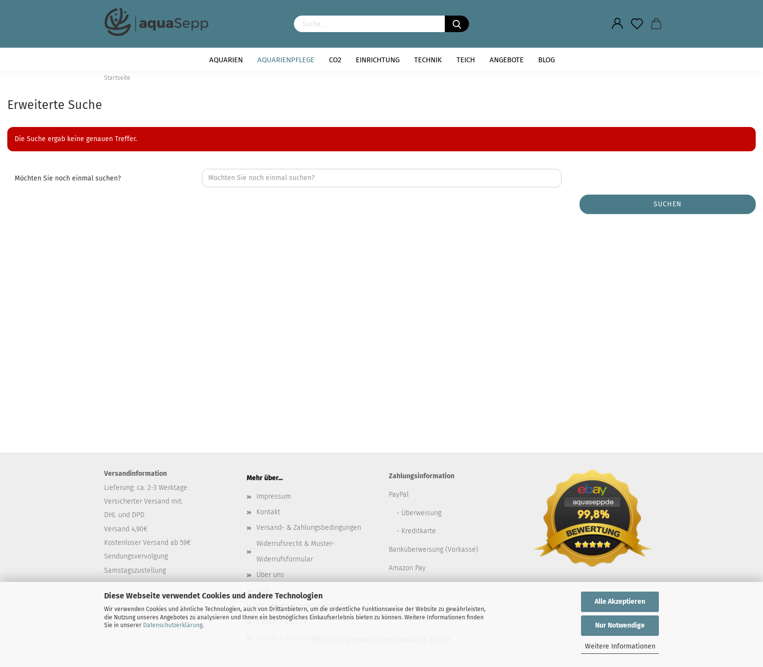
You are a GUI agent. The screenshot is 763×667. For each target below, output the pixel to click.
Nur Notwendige (620, 625)
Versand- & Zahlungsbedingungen (308, 527)
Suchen (668, 204)
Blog (546, 59)
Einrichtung (378, 59)
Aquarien (226, 59)
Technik (428, 59)
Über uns (270, 575)
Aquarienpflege (285, 59)
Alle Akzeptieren (620, 601)
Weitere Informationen (620, 646)
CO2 (335, 59)
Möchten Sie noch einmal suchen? (68, 178)
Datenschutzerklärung (172, 625)
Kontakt (268, 512)
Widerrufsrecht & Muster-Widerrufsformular (295, 551)
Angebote (507, 59)
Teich (465, 59)
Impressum (273, 496)
